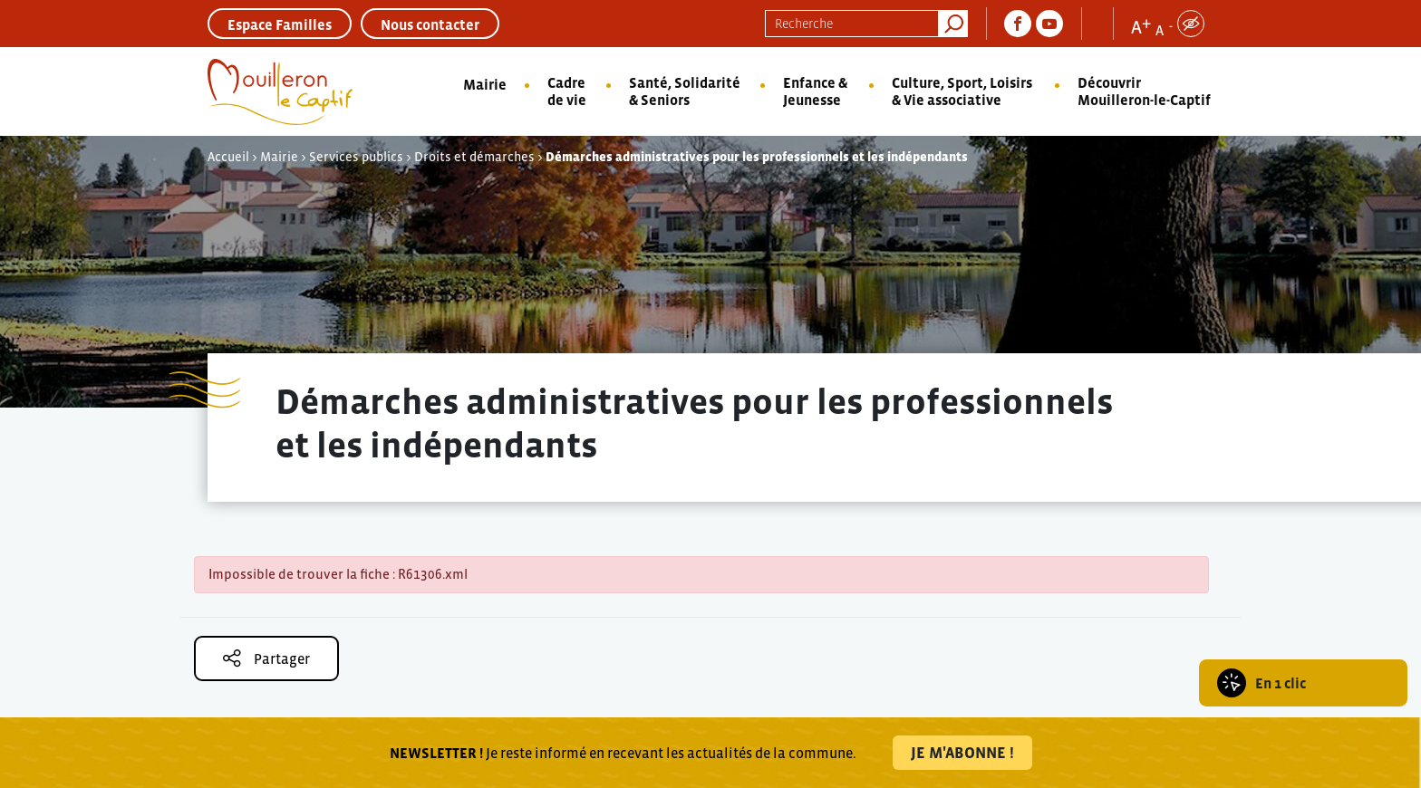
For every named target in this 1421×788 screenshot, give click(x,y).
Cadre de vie (566, 91)
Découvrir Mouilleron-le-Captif (1144, 91)
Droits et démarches (474, 156)
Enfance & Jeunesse (815, 91)
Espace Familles (279, 24)
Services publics (356, 156)
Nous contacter (430, 24)
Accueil (228, 156)
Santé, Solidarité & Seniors (684, 91)
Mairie (485, 84)
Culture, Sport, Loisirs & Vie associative (962, 91)
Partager (266, 658)
